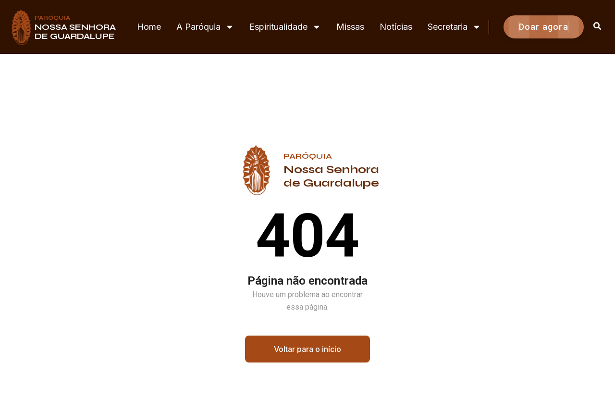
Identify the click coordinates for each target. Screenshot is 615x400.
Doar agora (543, 27)
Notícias (396, 27)
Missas (350, 27)
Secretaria (454, 27)
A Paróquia (205, 27)
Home (149, 27)
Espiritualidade (285, 27)
